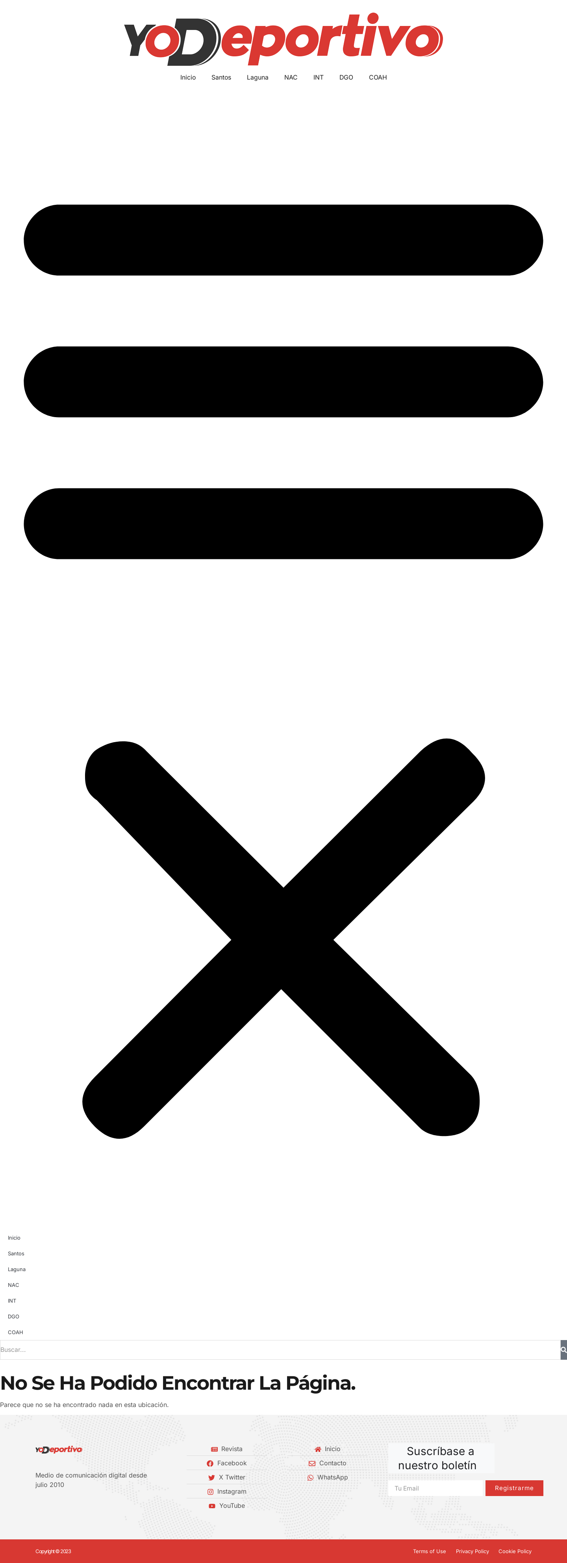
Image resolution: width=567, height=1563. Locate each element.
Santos (221, 78)
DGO (346, 78)
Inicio (187, 78)
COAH (378, 78)
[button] (283, 656)
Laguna (258, 78)
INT (318, 78)
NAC (291, 78)
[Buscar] (564, 1350)
